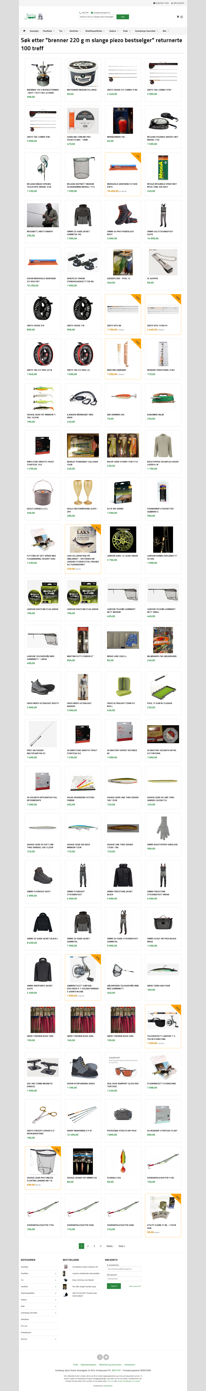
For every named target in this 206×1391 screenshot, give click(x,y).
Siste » (122, 1246)
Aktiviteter (25, 1319)
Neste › (110, 1246)
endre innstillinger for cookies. (129, 1381)
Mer (164, 31)
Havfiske (73, 31)
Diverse (24, 1339)
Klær (125, 31)
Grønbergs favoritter (145, 31)
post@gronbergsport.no (100, 13)
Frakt (75, 1365)
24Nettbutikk (107, 1386)
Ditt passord (112, 1275)
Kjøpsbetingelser (88, 1365)
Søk (122, 17)
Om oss (24, 1326)
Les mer (111, 1381)
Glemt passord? (135, 1286)
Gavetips (34, 31)
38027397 (84, 13)
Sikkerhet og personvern (110, 1365)
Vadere (112, 31)
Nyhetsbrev (130, 1365)
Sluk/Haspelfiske (93, 31)
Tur (60, 31)
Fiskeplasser (26, 1332)
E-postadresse (113, 1265)
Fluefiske (47, 31)
